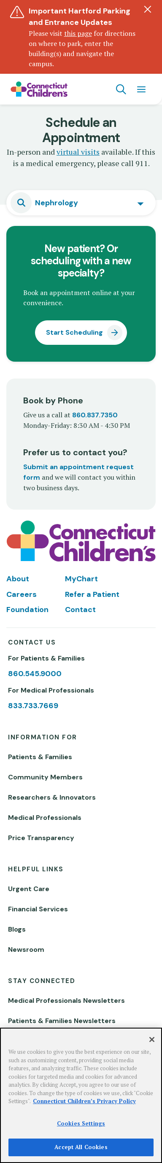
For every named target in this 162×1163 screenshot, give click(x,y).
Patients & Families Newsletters (62, 1020)
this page (78, 33)
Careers (21, 594)
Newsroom (26, 949)
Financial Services (38, 909)
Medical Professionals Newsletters (66, 1000)
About (17, 579)
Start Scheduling (74, 332)
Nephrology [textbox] (56, 203)
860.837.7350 (95, 415)
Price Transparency (41, 837)
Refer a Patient (92, 594)
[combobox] (81, 202)
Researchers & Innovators (52, 797)
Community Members (45, 777)
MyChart (81, 579)
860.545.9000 (35, 674)
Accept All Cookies (80, 1147)
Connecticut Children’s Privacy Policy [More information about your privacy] (84, 1101)
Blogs (17, 929)
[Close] (152, 1039)
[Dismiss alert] (147, 9)
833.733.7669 (33, 706)
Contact (80, 609)
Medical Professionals (44, 817)
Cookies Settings (81, 1123)
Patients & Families (40, 756)
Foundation (27, 609)
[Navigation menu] (141, 89)
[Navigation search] (121, 89)
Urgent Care (28, 888)
